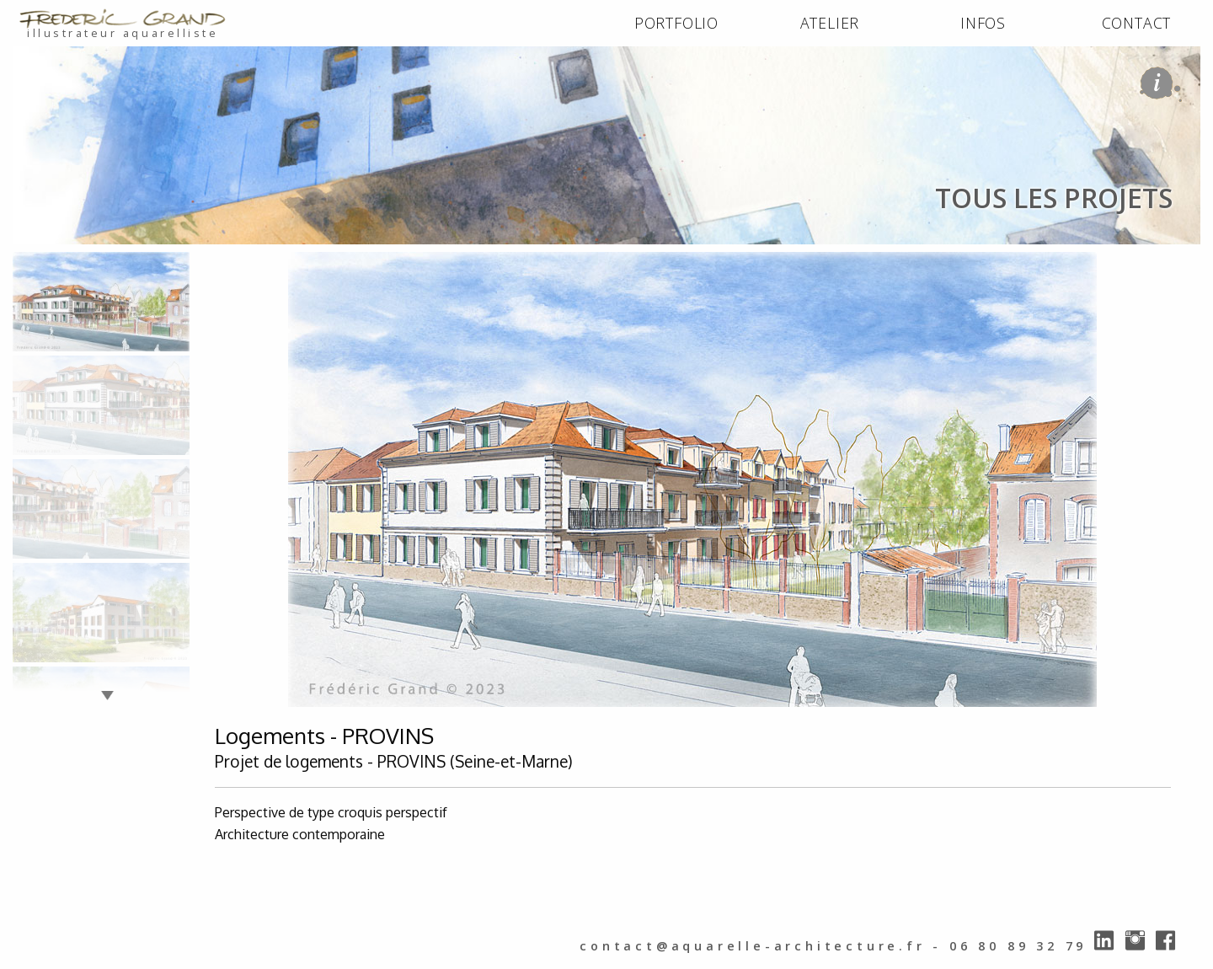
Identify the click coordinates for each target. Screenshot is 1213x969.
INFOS (983, 23)
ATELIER (830, 23)
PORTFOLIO (676, 23)
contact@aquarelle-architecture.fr (752, 946)
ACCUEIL (43, 262)
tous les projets (207, 262)
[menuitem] (676, 23)
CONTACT (1137, 23)
